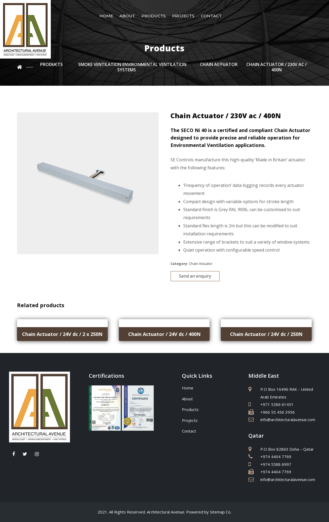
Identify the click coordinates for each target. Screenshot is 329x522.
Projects (183, 15)
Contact (211, 15)
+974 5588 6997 (275, 464)
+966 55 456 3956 (277, 412)
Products (153, 15)
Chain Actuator (201, 263)
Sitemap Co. (220, 512)
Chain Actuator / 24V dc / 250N (266, 334)
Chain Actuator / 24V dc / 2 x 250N (62, 334)
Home (106, 15)
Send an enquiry (195, 276)
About (127, 15)
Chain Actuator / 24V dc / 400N (164, 334)
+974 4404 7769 (275, 456)
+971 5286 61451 (277, 404)
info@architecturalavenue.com (287, 419)
